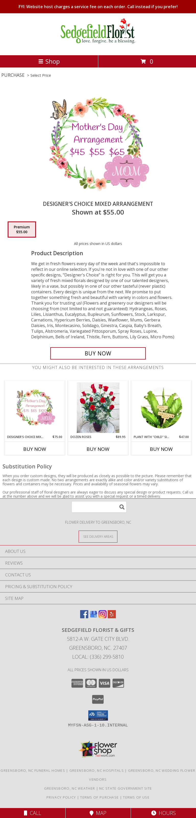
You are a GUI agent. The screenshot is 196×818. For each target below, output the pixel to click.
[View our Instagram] (103, 617)
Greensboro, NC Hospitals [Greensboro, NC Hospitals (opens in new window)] (96, 770)
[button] (98, 715)
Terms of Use (136, 797)
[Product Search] (99, 507)
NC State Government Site (125, 788)
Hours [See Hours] (163, 813)
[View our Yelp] (112, 617)
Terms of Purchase (99, 797)
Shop (49, 61)
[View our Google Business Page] (93, 617)
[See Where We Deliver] (98, 536)
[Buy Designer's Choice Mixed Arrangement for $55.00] (98, 353)
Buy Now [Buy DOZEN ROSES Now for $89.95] (98, 449)
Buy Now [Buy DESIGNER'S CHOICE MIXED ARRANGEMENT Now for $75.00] (34, 449)
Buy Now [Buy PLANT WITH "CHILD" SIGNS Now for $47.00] (161, 449)
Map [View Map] (98, 813)
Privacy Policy (61, 797)
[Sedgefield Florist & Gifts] (98, 47)
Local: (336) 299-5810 (98, 656)
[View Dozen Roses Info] (98, 408)
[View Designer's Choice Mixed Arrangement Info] (35, 407)
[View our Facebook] (84, 617)
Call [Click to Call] (32, 813)
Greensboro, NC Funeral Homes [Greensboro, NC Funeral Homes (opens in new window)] (33, 770)
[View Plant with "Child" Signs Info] (161, 407)
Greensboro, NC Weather (69, 788)
